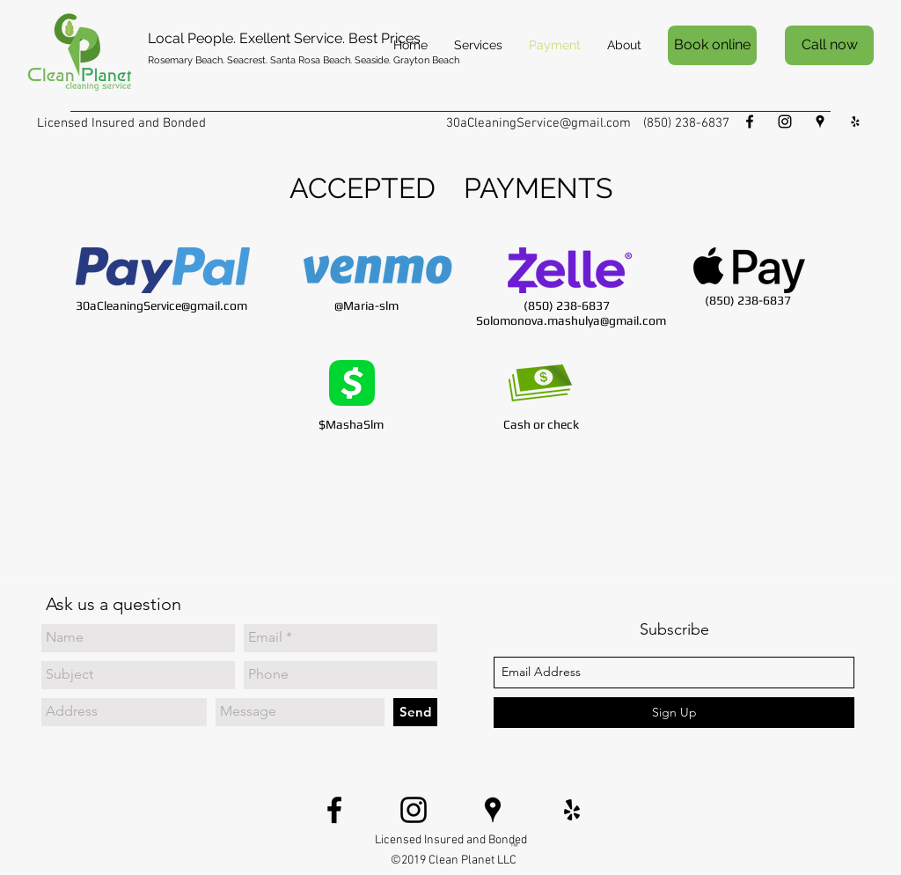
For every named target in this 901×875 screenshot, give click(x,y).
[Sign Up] (674, 712)
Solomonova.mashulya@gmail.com (571, 320)
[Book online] (712, 45)
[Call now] (829, 45)
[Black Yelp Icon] (855, 121)
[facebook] (749, 121)
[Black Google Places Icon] (820, 121)
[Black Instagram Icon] (785, 121)
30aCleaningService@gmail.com (538, 123)
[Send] (415, 712)
